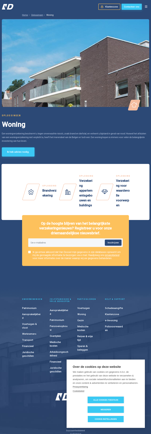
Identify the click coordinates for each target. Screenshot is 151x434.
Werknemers (29, 314)
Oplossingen (37, 15)
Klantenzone (112, 294)
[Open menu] (146, 7)
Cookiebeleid (78, 401)
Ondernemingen (32, 279)
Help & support (115, 279)
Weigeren (123, 410)
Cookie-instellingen (106, 419)
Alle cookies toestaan (88, 410)
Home (25, 15)
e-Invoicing (111, 300)
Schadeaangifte (114, 288)
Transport (27, 320)
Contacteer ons (131, 7)
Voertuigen (83, 288)
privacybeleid (112, 255)
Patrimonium (29, 288)
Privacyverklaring (80, 396)
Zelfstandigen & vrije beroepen (60, 280)
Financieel (28, 326)
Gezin (80, 300)
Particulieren (86, 279)
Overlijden (55, 316)
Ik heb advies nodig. (18, 151)
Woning (81, 294)
